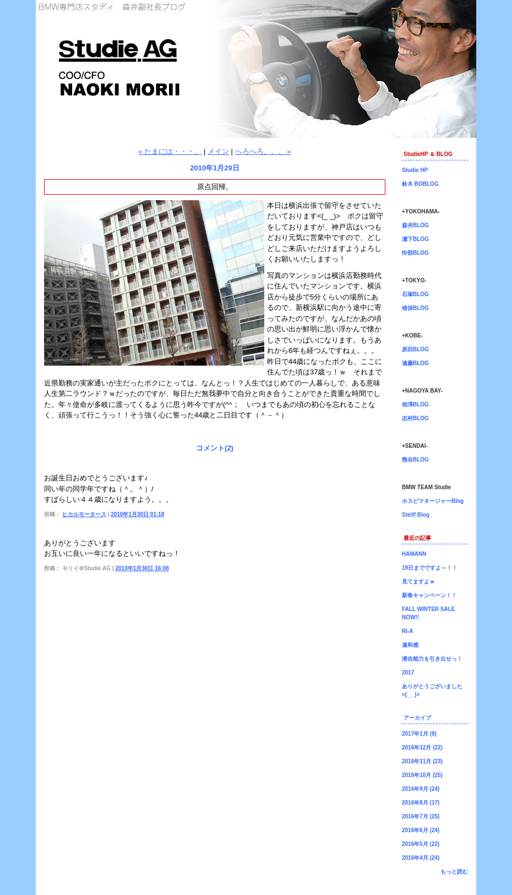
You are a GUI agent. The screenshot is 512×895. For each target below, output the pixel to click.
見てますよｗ (418, 581)
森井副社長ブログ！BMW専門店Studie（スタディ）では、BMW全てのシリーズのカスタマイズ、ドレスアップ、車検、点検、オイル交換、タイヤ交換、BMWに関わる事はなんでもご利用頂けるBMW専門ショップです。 (256, 69)
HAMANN (414, 554)
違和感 (410, 645)
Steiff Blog (415, 515)
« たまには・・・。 (170, 151)
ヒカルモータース (84, 514)
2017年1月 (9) (419, 734)
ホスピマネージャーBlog (433, 501)
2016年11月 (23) (422, 761)
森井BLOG (415, 225)
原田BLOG (415, 349)
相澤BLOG (415, 404)
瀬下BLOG (415, 239)
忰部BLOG (415, 253)
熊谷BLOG (415, 460)
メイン (218, 151)
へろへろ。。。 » (263, 151)
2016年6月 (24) (420, 830)
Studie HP (415, 170)
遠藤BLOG (415, 363)
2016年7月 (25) (420, 816)
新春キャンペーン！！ (429, 595)
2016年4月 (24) (420, 858)
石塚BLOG (415, 294)
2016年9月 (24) (420, 789)
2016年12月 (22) (422, 747)
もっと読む (454, 872)
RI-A (407, 631)
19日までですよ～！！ (429, 568)
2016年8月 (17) (420, 803)
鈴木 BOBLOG (420, 184)
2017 (408, 672)
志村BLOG (415, 418)
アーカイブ (417, 718)
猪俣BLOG (415, 308)
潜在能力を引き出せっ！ (432, 659)
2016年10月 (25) (422, 775)
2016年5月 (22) (420, 844)
